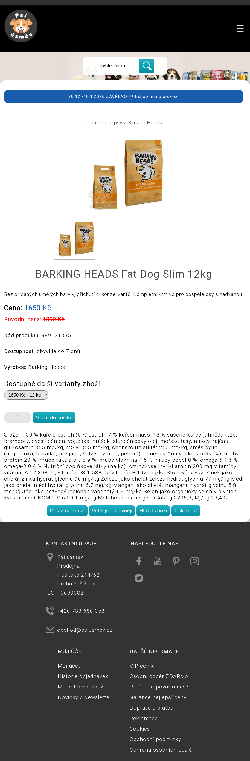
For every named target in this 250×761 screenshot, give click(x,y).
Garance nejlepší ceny (158, 697)
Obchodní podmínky (155, 739)
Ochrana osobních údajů (161, 750)
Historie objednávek (83, 676)
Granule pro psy (104, 122)
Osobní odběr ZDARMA (159, 676)
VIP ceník (142, 666)
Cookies (140, 729)
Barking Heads (145, 122)
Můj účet (69, 666)
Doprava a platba (151, 708)
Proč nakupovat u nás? (159, 687)
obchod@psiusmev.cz (84, 630)
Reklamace (144, 718)
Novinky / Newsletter (85, 697)
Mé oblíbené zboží (81, 687)
